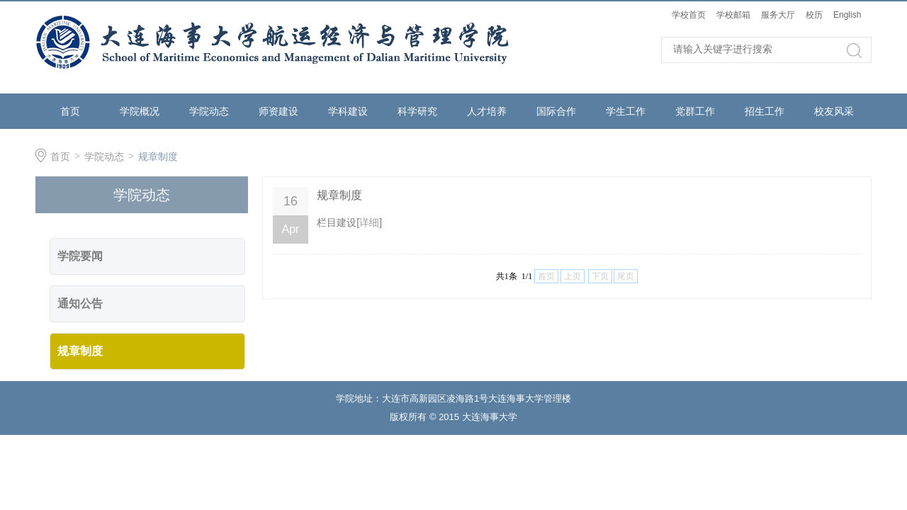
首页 (70, 111)
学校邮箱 (733, 15)
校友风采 (834, 111)
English (847, 15)
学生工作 (626, 111)
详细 (369, 222)
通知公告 (80, 304)
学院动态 (209, 111)
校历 (814, 15)
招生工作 (764, 111)
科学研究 (417, 111)
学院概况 (139, 111)
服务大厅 (778, 15)
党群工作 (695, 111)
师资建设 (278, 111)
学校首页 (689, 15)
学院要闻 (80, 256)
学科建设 (348, 111)
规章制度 (158, 156)
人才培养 (487, 111)
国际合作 (556, 111)
